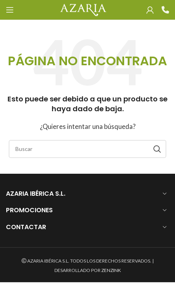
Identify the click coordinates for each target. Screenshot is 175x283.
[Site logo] (83, 9)
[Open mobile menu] (10, 10)
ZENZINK (111, 270)
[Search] (87, 149)
